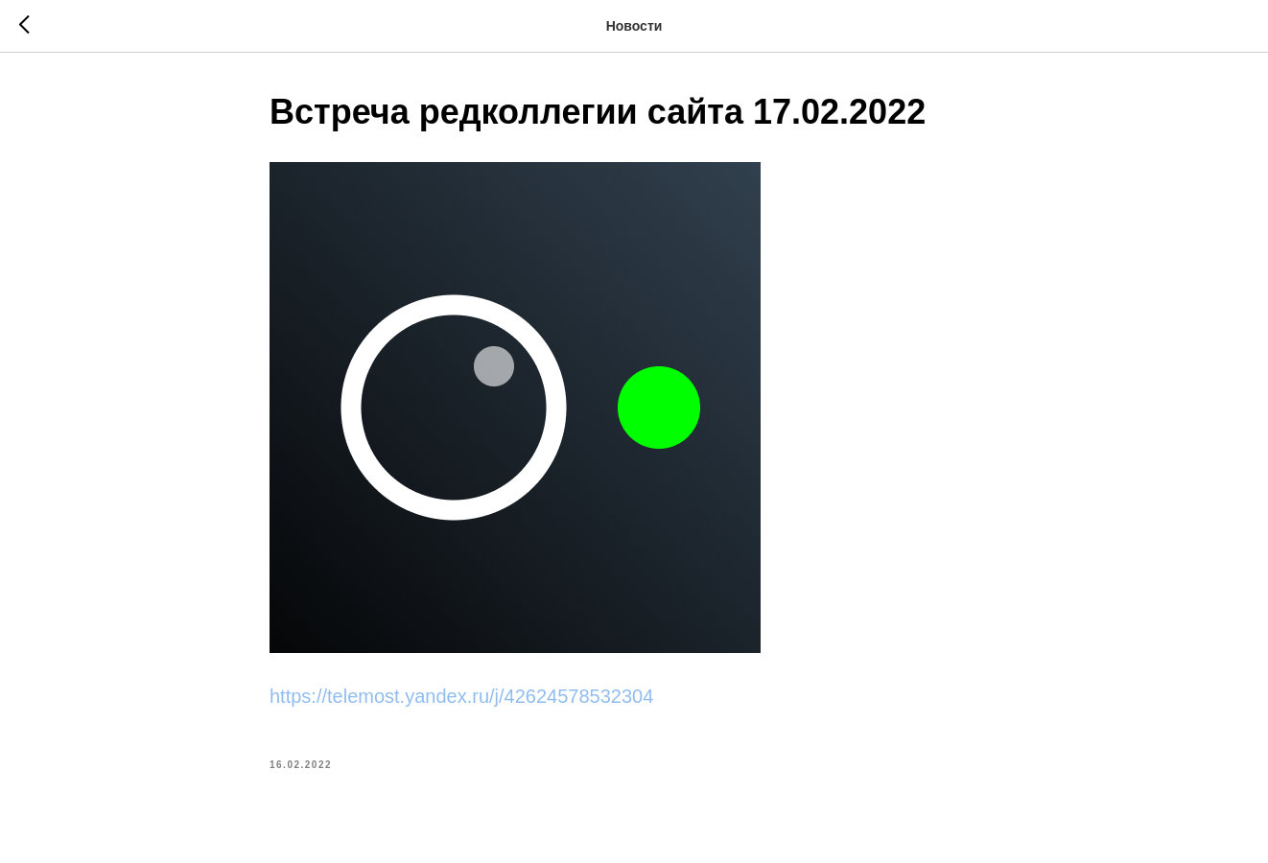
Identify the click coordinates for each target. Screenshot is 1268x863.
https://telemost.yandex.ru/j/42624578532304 (461, 696)
